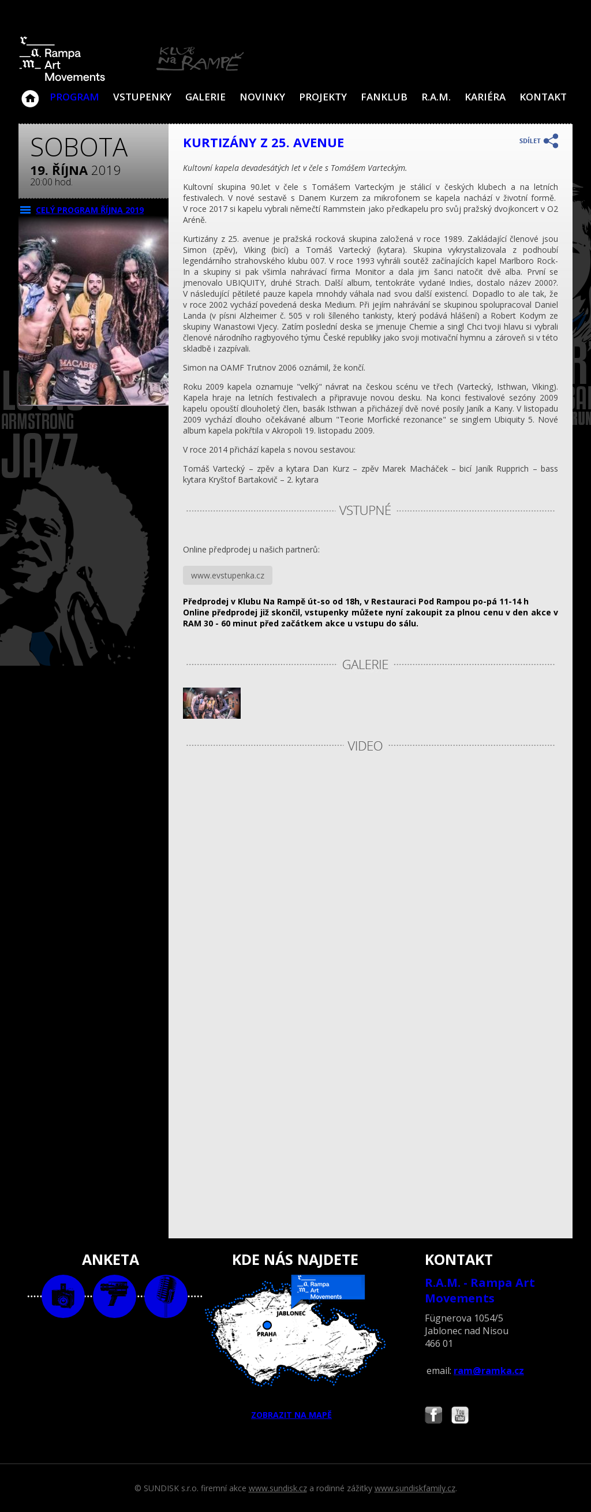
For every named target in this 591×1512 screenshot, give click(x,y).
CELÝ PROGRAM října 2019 (90, 209)
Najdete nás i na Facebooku (433, 1416)
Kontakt (543, 96)
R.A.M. (436, 96)
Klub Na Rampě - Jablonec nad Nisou (30, 93)
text (166, 1296)
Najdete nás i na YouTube (460, 1416)
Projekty (323, 96)
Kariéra (485, 96)
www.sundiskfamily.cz (415, 1488)
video (114, 1296)
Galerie (205, 96)
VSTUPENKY (142, 96)
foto (63, 1296)
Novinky (262, 96)
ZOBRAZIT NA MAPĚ (295, 1347)
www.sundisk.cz (278, 1488)
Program (74, 96)
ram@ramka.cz (489, 1370)
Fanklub (384, 96)
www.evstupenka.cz (227, 575)
